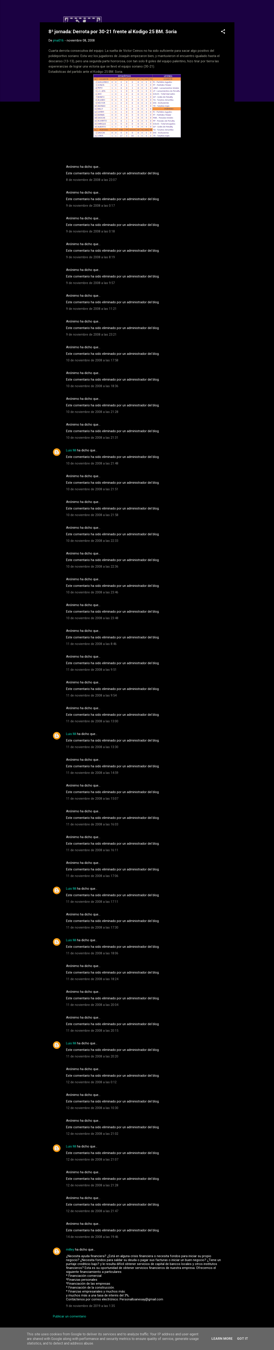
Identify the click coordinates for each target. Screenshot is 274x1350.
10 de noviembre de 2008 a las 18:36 (92, 386)
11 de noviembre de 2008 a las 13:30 (92, 747)
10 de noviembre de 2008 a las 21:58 (92, 515)
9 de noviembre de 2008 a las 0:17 (90, 206)
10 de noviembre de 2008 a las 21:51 (92, 489)
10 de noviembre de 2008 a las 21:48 (92, 463)
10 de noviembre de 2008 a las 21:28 (92, 412)
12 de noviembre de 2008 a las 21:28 (92, 1185)
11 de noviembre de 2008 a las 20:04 (92, 1005)
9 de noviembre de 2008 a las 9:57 (90, 283)
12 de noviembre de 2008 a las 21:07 (92, 1159)
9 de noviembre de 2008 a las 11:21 (91, 309)
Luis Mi (71, 450)
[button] (223, 32)
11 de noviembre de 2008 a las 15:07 (92, 799)
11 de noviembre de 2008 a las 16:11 (92, 850)
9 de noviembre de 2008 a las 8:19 (90, 257)
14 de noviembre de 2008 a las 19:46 (92, 1237)
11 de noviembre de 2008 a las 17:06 (92, 876)
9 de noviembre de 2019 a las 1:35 (90, 1306)
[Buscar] (231, 12)
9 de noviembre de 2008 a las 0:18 (90, 231)
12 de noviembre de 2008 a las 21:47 (92, 1211)
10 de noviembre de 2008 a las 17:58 (92, 360)
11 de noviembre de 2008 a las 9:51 (91, 670)
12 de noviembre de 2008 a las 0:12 (91, 1082)
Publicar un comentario (69, 1316)
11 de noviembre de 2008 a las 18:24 (92, 979)
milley (70, 1249)
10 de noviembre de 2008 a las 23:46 (92, 592)
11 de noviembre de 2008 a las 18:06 (92, 953)
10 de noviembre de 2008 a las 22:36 (92, 566)
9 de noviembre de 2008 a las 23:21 (91, 334)
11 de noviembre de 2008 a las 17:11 (92, 902)
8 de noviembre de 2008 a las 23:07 (91, 180)
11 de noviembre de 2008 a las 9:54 (91, 695)
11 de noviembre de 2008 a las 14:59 (92, 773)
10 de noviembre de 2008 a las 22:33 (92, 541)
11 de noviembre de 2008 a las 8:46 (91, 644)
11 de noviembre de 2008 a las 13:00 (92, 721)
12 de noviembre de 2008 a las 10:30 (92, 1108)
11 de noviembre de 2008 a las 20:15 (92, 1031)
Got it (242, 1339)
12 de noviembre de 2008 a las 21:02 (92, 1134)
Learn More (222, 1339)
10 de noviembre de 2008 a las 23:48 (92, 618)
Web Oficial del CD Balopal (81, 10)
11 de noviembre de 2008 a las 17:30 (92, 927)
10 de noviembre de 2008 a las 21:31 (92, 438)
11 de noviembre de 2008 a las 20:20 (92, 1056)
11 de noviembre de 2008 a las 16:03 (92, 824)
